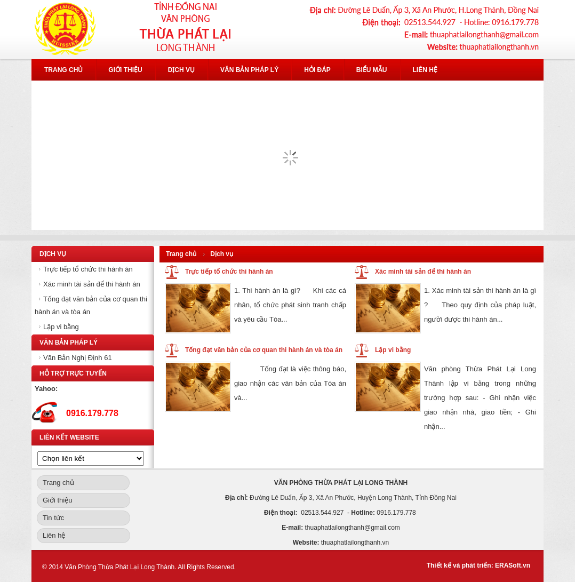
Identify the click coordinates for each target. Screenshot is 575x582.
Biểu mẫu (371, 70)
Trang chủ (63, 70)
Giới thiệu (125, 70)
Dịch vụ (181, 70)
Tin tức (53, 518)
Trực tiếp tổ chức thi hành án (88, 269)
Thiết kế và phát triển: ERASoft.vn (478, 565)
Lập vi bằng (61, 327)
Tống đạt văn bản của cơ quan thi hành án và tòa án (263, 350)
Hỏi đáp (317, 70)
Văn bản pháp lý (249, 70)
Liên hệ (425, 70)
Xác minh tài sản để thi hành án (91, 284)
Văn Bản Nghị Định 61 (77, 358)
